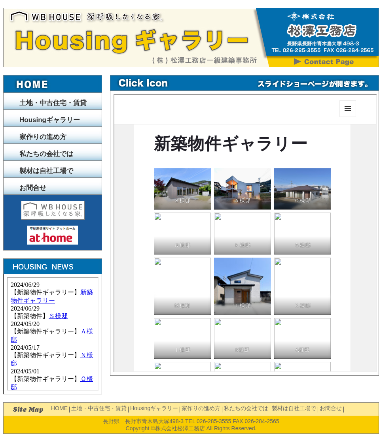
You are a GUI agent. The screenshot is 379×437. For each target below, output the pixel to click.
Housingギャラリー (49, 120)
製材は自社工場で (46, 171)
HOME (59, 408)
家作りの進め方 (42, 137)
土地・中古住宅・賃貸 (53, 103)
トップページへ (53, 83)
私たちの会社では (46, 154)
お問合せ (32, 188)
